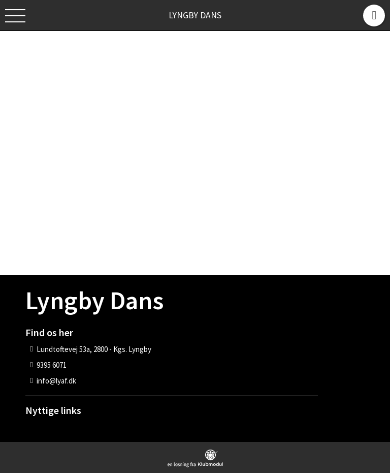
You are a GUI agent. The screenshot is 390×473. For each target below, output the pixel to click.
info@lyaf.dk (56, 381)
